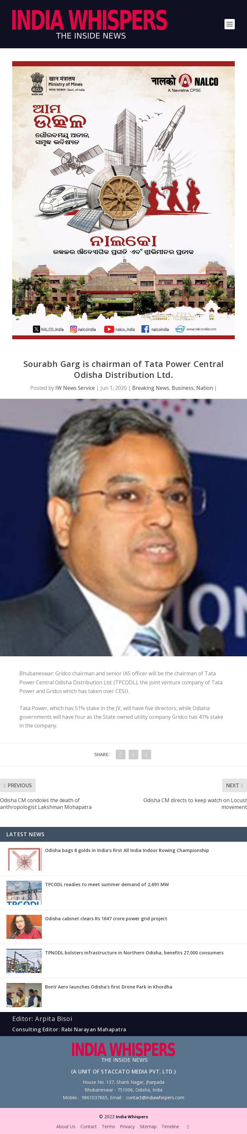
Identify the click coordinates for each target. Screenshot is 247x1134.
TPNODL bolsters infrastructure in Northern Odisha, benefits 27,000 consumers (134, 953)
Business (183, 387)
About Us (66, 1126)
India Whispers (132, 1117)
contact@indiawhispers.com (155, 1097)
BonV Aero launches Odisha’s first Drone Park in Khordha (108, 987)
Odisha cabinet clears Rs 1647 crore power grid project (106, 918)
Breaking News (150, 387)
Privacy (127, 1126)
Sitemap (148, 1126)
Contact (88, 1126)
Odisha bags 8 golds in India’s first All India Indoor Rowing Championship (127, 850)
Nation (204, 387)
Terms (108, 1126)
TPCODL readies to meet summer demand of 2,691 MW (107, 884)
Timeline (170, 1126)
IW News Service (75, 387)
